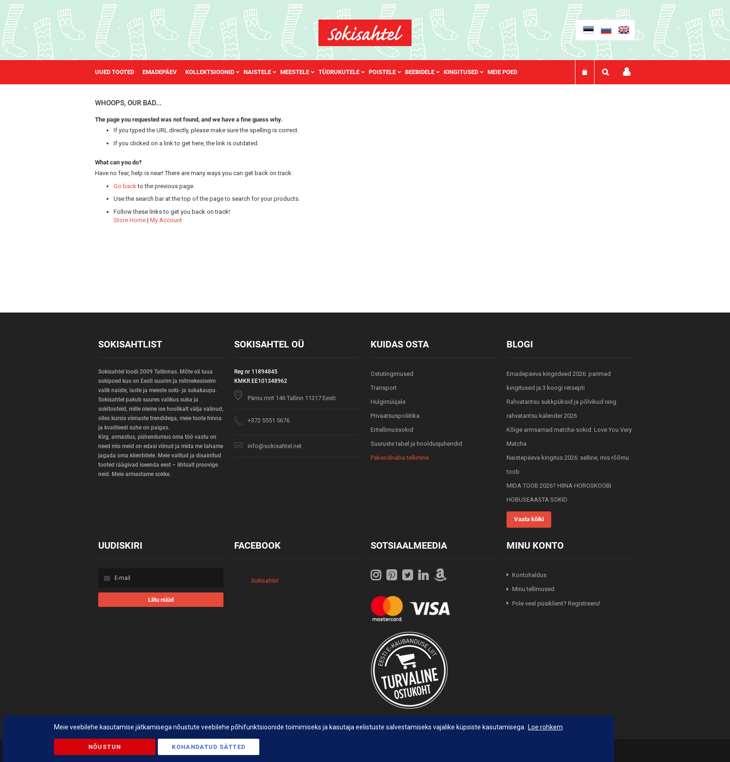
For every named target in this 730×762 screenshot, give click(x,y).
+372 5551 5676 (269, 420)
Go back (125, 186)
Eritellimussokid (392, 429)
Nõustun (104, 746)
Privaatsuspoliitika (395, 415)
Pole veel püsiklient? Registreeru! (556, 603)
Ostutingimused (392, 373)
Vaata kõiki (529, 519)
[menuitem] (118, 72)
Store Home (130, 220)
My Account (166, 220)
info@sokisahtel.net (275, 445)
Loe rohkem (545, 727)
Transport (384, 387)
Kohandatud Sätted (208, 746)
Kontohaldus (529, 575)
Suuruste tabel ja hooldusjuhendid (416, 443)
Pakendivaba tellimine (400, 457)
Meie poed (502, 71)
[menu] (311, 72)
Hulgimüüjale (388, 401)
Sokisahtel (264, 580)
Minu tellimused (533, 588)
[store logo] (365, 33)
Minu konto (626, 72)
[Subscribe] (160, 599)
